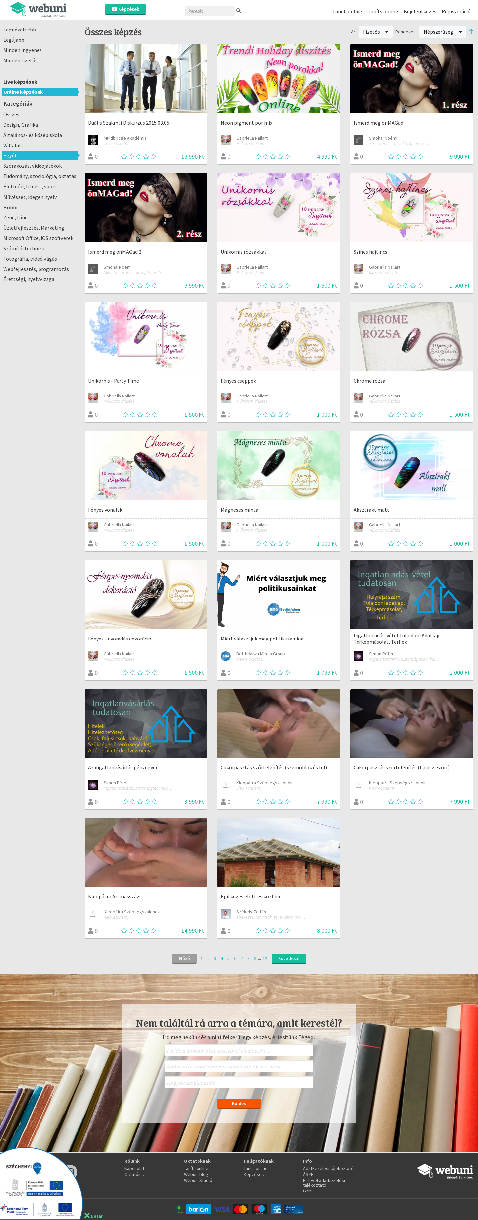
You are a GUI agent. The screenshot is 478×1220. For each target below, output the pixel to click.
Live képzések (20, 81)
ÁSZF (308, 1174)
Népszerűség (443, 32)
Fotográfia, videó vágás (30, 258)
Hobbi (10, 207)
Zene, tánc (15, 217)
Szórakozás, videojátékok (32, 165)
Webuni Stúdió (198, 1180)
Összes (11, 114)
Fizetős (376, 32)
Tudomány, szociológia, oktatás (39, 176)
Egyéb (10, 155)
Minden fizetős (20, 60)
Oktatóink (134, 1174)
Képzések (125, 9)
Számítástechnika (23, 248)
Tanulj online (347, 11)
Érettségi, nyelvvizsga (28, 279)
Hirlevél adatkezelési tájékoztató (324, 1182)
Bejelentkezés (420, 11)
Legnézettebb (19, 29)
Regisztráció (456, 11)
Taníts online (383, 11)
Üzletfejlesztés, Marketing (33, 227)
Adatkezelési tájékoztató (328, 1168)
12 (265, 958)
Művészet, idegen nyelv (30, 197)
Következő (289, 958)
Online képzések (23, 92)
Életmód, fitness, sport (30, 186)
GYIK (307, 1191)
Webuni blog (196, 1174)
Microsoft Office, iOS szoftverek (38, 238)
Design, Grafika (20, 124)
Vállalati (13, 145)
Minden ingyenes (22, 50)
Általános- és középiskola (32, 135)
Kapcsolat (134, 1168)
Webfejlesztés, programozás (36, 269)
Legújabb (13, 39)
